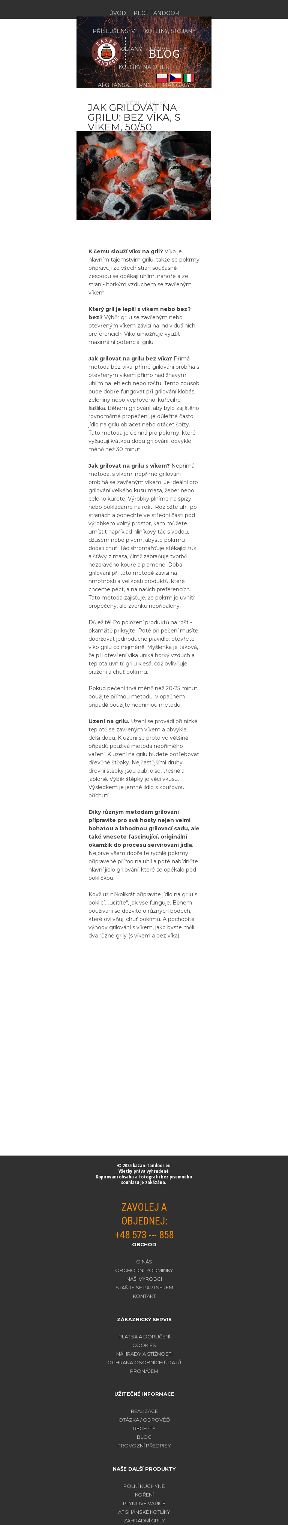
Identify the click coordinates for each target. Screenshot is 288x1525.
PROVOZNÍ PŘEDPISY (144, 1446)
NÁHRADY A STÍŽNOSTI (144, 1354)
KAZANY (130, 49)
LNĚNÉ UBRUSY (144, 103)
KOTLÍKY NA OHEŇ (144, 67)
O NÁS (144, 1262)
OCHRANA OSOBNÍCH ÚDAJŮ (144, 1362)
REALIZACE (144, 1411)
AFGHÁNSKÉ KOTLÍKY (144, 1512)
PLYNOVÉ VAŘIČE (144, 1503)
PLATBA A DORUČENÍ (144, 1337)
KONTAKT (144, 1296)
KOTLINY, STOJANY (170, 31)
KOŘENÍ (144, 1495)
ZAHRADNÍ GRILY (144, 1521)
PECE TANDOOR (156, 13)
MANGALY (176, 85)
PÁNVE (159, 49)
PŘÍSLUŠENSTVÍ (115, 31)
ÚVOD (117, 13)
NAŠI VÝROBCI (144, 1279)
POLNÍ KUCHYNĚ (144, 1486)
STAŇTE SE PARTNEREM (144, 1287)
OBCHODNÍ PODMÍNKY (144, 1270)
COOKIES (144, 1345)
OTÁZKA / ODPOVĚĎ (144, 1420)
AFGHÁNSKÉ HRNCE (126, 85)
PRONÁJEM (144, 1371)
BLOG (144, 1437)
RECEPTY (144, 1428)
